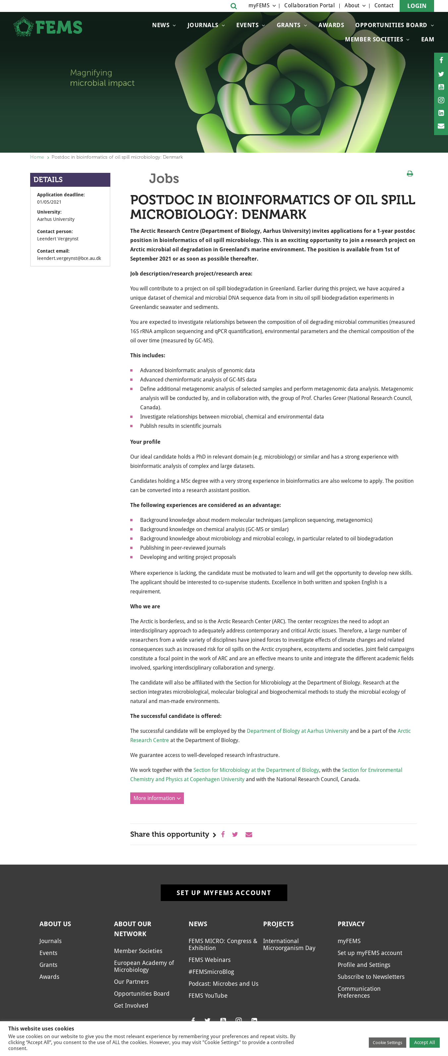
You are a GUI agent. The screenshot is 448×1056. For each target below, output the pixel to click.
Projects (278, 924)
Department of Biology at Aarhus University (298, 731)
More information (154, 798)
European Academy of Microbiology (144, 966)
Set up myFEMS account (224, 893)
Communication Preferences (359, 992)
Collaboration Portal (309, 5)
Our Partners (131, 981)
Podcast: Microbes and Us (223, 983)
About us (55, 924)
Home (37, 157)
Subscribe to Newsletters (371, 976)
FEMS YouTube (208, 995)
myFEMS (259, 5)
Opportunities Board (391, 25)
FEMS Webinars (210, 959)
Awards (331, 25)
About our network (132, 929)
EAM (427, 39)
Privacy (351, 924)
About (352, 5)
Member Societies (374, 39)
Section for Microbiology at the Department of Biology (256, 770)
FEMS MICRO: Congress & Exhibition (223, 944)
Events (247, 25)
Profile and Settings (364, 964)
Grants (289, 25)
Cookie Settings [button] (387, 1042)
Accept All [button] (424, 1042)
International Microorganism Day (289, 944)
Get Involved (131, 1005)
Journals (203, 25)
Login (416, 5)
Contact (384, 5)
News (160, 25)
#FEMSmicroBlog (211, 971)
